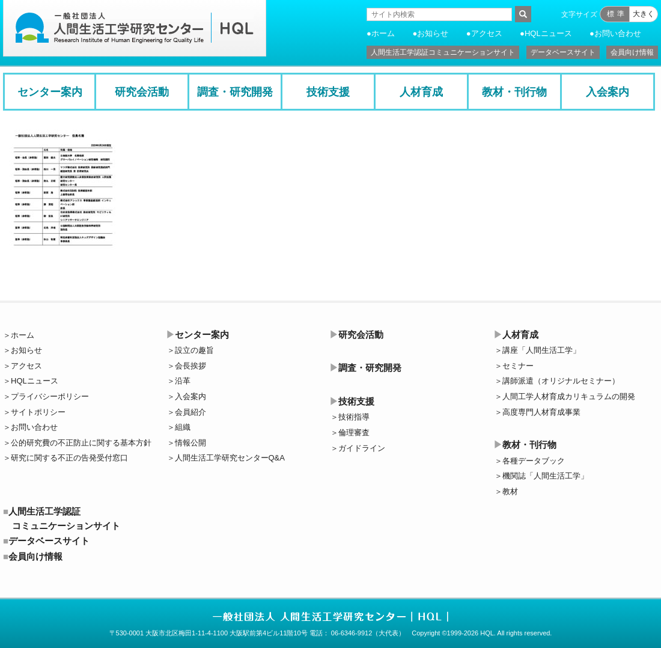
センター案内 (49, 92)
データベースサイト (563, 52)
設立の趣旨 (194, 350)
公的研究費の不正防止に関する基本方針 (81, 442)
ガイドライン (361, 448)
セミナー (518, 365)
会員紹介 (190, 412)
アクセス (486, 33)
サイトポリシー (38, 412)
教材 (510, 491)
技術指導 (354, 416)
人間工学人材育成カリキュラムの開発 (568, 396)
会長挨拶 (190, 365)
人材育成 (421, 92)
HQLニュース (548, 33)
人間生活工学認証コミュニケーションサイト (443, 52)
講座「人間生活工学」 (541, 350)
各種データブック (533, 460)
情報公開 (190, 442)
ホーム (383, 33)
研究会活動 (142, 92)
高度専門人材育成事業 (541, 412)
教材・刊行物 (514, 92)
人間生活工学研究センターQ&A (230, 457)
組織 (182, 427)
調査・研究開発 (235, 92)
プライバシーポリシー (50, 396)
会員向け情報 (632, 52)
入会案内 (607, 92)
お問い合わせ (617, 33)
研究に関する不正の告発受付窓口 (69, 457)
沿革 (182, 380)
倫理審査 (354, 432)
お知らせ (432, 33)
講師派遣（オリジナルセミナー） (561, 380)
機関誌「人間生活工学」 (545, 475)
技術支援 (328, 92)
